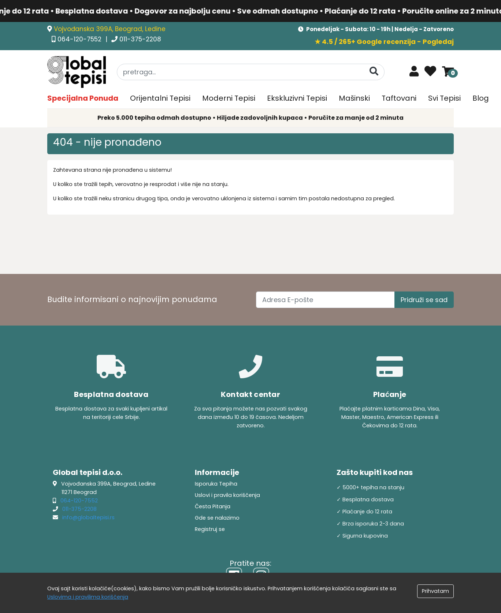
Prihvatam (435, 591)
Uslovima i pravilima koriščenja (87, 597)
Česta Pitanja (212, 506)
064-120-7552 (80, 39)
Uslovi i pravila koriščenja (227, 495)
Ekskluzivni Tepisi (297, 98)
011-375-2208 (140, 39)
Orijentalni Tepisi (160, 98)
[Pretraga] (374, 71)
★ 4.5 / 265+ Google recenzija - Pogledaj (384, 41)
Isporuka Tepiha (216, 483)
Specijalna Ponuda (82, 98)
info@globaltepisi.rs (88, 517)
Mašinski (354, 98)
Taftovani (399, 98)
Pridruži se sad (424, 299)
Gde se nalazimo (217, 517)
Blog (480, 98)
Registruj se (210, 529)
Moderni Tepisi (228, 98)
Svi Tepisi (444, 98)
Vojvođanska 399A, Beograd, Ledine (110, 29)
